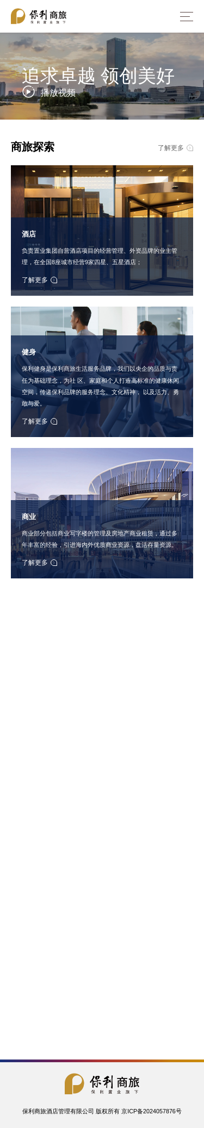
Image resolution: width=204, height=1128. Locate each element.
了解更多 (175, 147)
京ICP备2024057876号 (151, 1111)
